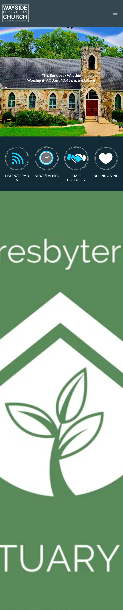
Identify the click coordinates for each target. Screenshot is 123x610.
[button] (115, 13)
